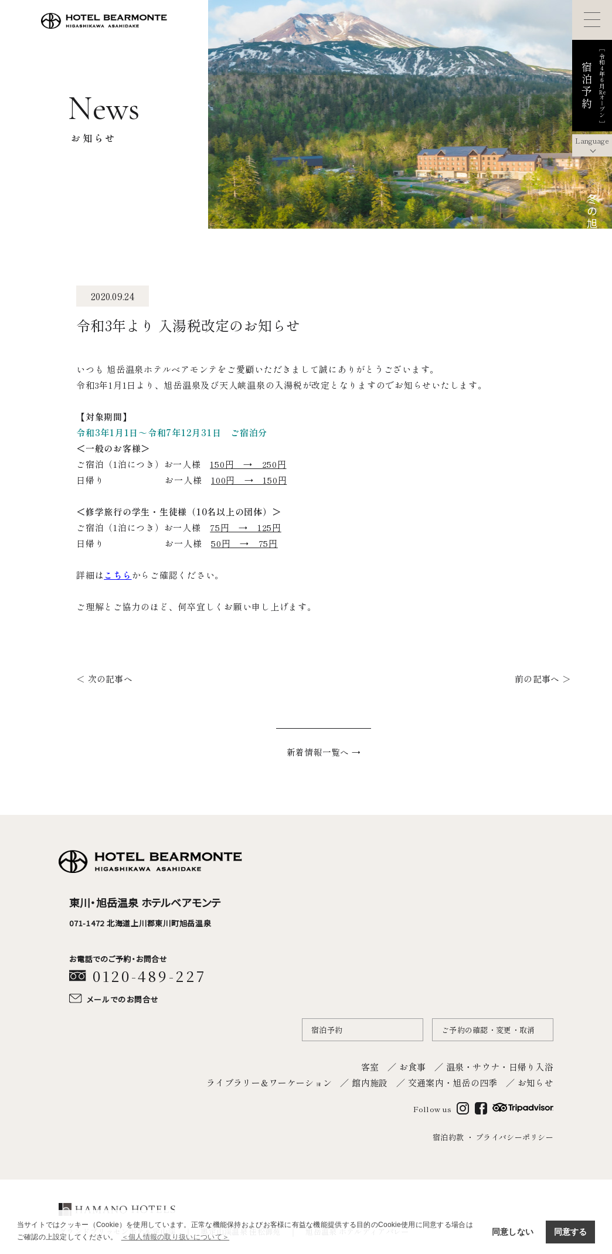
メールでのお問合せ (123, 998)
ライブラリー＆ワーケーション (269, 1081)
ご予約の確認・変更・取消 (488, 1028)
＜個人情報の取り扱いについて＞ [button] (175, 1237)
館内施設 (369, 1081)
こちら (117, 575)
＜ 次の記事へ (102, 678)
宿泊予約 (326, 1028)
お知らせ (535, 1081)
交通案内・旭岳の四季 (453, 1081)
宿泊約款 (448, 1135)
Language (592, 140)
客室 (370, 1065)
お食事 (412, 1065)
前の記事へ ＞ (544, 678)
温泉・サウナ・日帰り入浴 (499, 1065)
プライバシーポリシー (514, 1135)
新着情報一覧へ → (324, 751)
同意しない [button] (512, 1231)
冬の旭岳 (592, 218)
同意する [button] (570, 1231)
